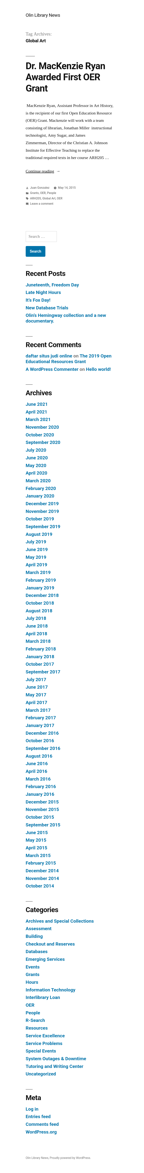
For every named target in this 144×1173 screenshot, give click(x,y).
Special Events (41, 1051)
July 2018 (36, 618)
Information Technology (50, 990)
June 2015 (37, 832)
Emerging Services (45, 959)
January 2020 (40, 496)
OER (43, 193)
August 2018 (39, 610)
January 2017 (40, 725)
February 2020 (41, 488)
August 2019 (39, 534)
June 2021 (37, 404)
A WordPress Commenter (52, 369)
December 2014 (42, 870)
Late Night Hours (43, 292)
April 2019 (36, 564)
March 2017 (38, 710)
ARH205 (35, 198)
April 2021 (36, 412)
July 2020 (36, 450)
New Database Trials (47, 307)
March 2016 (38, 779)
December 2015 (42, 802)
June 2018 (37, 626)
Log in (32, 1109)
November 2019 (42, 511)
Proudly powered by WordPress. (70, 1158)
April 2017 (36, 702)
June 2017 (37, 687)
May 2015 (36, 840)
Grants (34, 193)
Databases (37, 951)
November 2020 (42, 427)
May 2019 (36, 557)
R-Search (35, 1020)
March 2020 (38, 480)
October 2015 (40, 817)
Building (34, 936)
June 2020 (37, 457)
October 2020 (40, 435)
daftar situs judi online (49, 356)
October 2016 (40, 740)
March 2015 (38, 855)
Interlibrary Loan (43, 997)
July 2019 (36, 541)
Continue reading (43, 171)
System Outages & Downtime (56, 1058)
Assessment (39, 928)
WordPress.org (41, 1132)
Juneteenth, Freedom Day (52, 285)
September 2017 (43, 672)
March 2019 (38, 572)
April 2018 (36, 633)
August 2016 (39, 756)
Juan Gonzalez (40, 187)
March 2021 (38, 419)
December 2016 (42, 733)
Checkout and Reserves (50, 944)
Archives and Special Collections (60, 921)
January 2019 (40, 588)
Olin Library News (43, 15)
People (51, 193)
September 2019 (43, 526)
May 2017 (36, 694)
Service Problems (44, 1043)
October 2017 (40, 664)
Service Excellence (45, 1035)
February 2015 (41, 863)
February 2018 (41, 649)
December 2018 (42, 595)
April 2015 (36, 847)
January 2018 (40, 656)
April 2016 (36, 771)
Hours (32, 982)
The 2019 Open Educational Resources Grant (69, 358)
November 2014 (42, 878)
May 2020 (36, 465)
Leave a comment (41, 203)
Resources (37, 1028)
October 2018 (40, 603)
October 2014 (40, 886)
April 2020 (36, 473)
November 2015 (42, 809)
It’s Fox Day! (38, 300)
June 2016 (37, 763)
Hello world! (98, 369)
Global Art (49, 198)
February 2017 (41, 717)
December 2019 (42, 503)
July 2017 (36, 679)
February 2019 (41, 580)
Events (33, 967)
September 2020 (43, 442)
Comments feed (42, 1124)
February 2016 (41, 786)
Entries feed (38, 1116)
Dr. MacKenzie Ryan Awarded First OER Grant (65, 77)
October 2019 (40, 519)
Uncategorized (41, 1074)
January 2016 (40, 794)
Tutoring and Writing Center (54, 1066)
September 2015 (43, 825)
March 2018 (38, 641)
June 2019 (37, 549)
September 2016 (43, 748)
